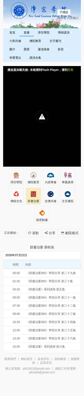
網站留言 (27, 359)
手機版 (64, 12)
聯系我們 (10, 359)
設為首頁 (46, 362)
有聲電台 (15, 57)
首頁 (12, 32)
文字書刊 (57, 41)
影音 (62, 49)
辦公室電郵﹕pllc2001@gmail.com (27, 368)
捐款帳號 (60, 359)
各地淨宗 (43, 359)
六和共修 (15, 41)
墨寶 (26, 49)
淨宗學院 (44, 32)
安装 (70, 69)
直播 (26, 32)
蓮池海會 (44, 49)
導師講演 (65, 32)
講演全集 (35, 57)
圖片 (12, 49)
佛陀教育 (35, 41)
